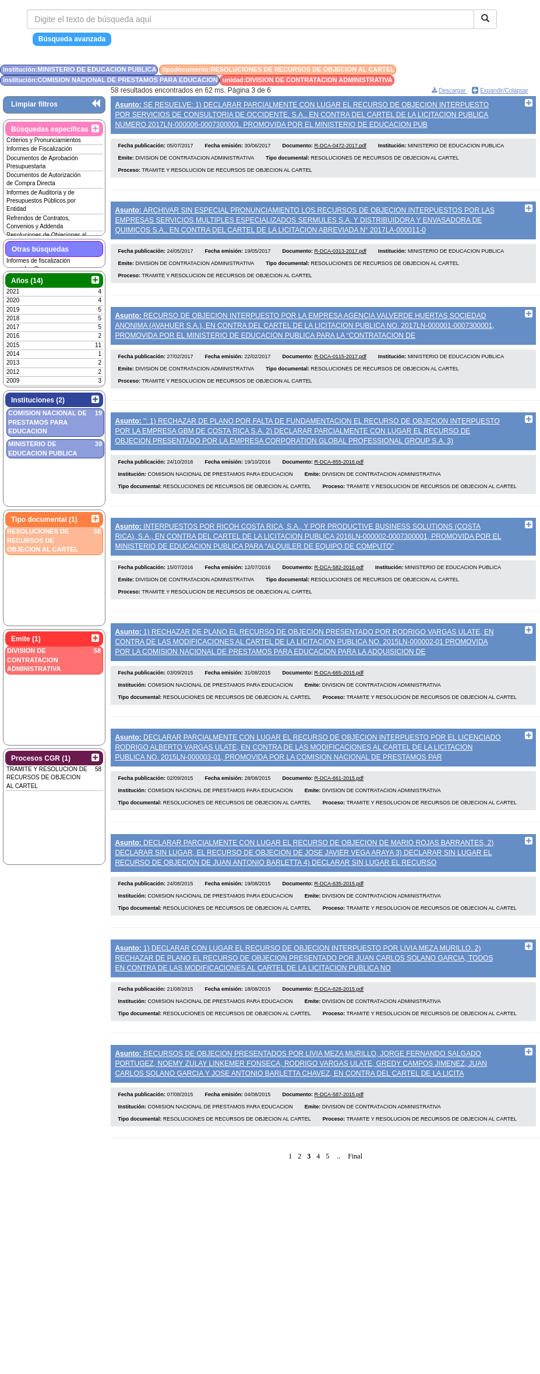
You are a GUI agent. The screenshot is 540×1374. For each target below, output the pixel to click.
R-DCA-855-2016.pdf (339, 476)
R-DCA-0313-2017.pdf (341, 258)
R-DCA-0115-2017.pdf (341, 367)
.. (338, 1192)
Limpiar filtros (34, 104)
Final (355, 1192)
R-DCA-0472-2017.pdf (341, 149)
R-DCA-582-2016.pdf (339, 585)
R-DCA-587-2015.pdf (339, 1130)
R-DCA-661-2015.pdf (339, 803)
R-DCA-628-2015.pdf (339, 1022)
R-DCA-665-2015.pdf (339, 694)
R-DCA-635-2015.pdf (339, 912)
